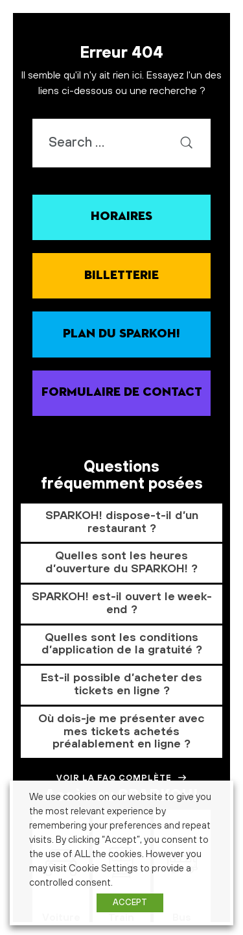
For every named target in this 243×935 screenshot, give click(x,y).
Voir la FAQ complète (121, 778)
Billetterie (121, 275)
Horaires (121, 216)
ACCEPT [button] (130, 902)
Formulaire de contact (121, 392)
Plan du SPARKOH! (121, 334)
